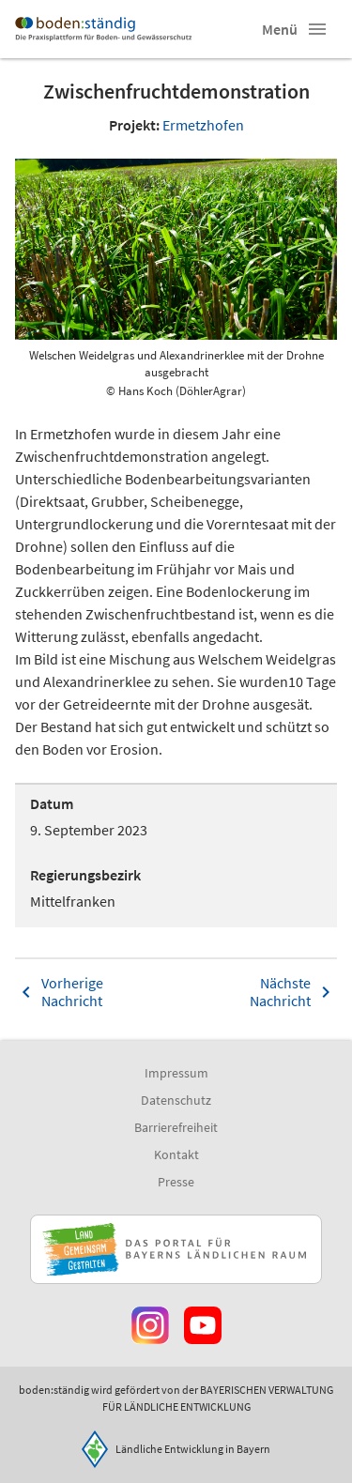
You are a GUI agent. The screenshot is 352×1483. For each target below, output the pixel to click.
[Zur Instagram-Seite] (150, 1325)
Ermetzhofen (203, 124)
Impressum (176, 1072)
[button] (317, 29)
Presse (176, 1181)
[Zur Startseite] (103, 29)
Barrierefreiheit (176, 1127)
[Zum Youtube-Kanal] (203, 1325)
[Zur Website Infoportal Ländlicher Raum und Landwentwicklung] (176, 1249)
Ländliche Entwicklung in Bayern (192, 1449)
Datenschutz (176, 1100)
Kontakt (176, 1154)
